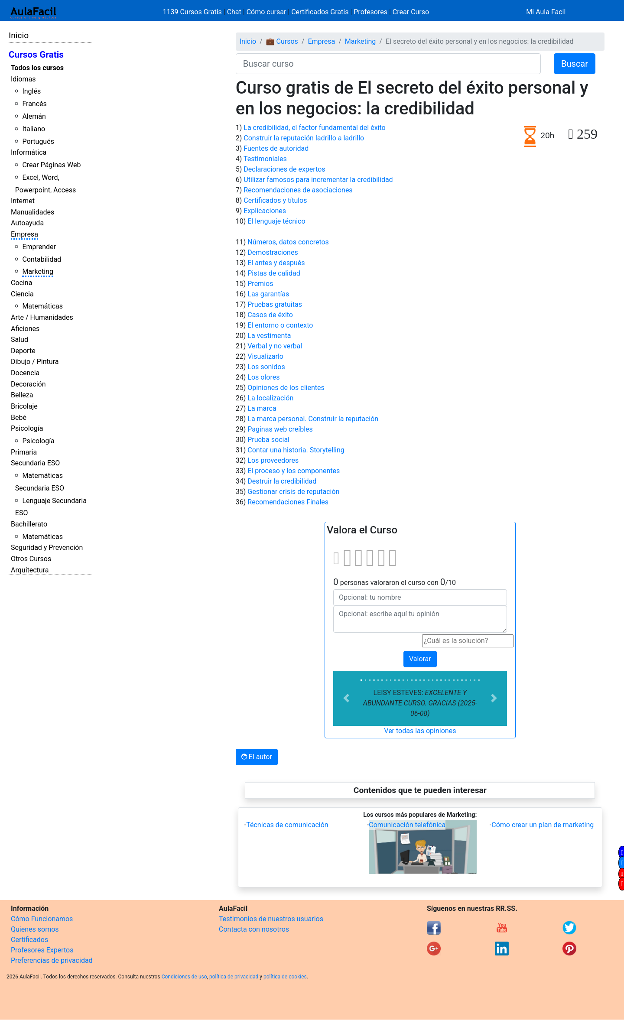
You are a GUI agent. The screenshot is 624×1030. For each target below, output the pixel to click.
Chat (234, 12)
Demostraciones (272, 252)
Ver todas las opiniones (420, 731)
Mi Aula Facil (546, 12)
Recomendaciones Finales (287, 502)
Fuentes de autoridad (276, 148)
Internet (23, 201)
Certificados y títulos (275, 200)
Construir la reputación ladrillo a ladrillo (304, 138)
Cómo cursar (266, 12)
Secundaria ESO (35, 463)
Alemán (34, 116)
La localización (270, 398)
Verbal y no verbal (274, 346)
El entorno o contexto (280, 325)
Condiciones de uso (184, 977)
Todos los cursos (37, 68)
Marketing (37, 271)
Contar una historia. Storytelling (295, 450)
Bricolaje (24, 406)
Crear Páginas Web (51, 165)
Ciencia (22, 294)
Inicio (19, 35)
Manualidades (32, 212)
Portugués (38, 141)
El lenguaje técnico (276, 221)
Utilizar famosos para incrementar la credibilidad (318, 179)
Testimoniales (265, 159)
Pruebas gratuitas (274, 304)
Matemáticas (42, 306)
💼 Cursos (282, 41)
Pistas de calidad (273, 273)
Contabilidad (41, 259)
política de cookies (285, 977)
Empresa (24, 234)
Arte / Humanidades (42, 317)
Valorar (420, 659)
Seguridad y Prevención (47, 547)
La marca (261, 408)
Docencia (25, 373)
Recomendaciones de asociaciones (298, 190)
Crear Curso (411, 12)
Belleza (22, 395)
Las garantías (268, 294)
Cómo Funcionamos (42, 919)
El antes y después (276, 263)
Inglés (31, 91)
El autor (256, 757)
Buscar (574, 63)
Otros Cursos (31, 559)
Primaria (24, 452)
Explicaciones (265, 211)
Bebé (18, 417)
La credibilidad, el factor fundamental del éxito (314, 127)
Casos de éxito (270, 315)
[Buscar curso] (388, 63)
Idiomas (23, 79)
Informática (28, 152)
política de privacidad (233, 977)
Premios (260, 283)
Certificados (29, 940)
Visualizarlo (265, 356)
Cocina (21, 283)
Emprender (39, 247)
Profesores (370, 12)
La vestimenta (269, 335)
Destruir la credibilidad (281, 481)
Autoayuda (27, 223)
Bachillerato (29, 524)
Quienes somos (35, 929)
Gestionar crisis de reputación (293, 491)
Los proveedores (273, 460)
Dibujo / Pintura (34, 361)
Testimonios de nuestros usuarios (271, 919)
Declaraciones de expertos (284, 169)
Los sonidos (266, 367)
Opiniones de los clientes (285, 387)
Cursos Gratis (36, 54)
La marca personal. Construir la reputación (312, 419)
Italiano (33, 129)
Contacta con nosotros (254, 929)
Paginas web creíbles (280, 429)
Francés (34, 104)
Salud (19, 339)
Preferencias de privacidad (52, 960)
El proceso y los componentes (293, 471)
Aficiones (25, 329)
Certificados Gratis (319, 12)
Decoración (28, 384)
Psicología (27, 428)
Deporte (23, 351)
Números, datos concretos (288, 242)
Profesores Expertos (42, 950)
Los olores (263, 377)
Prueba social (268, 439)
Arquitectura (30, 570)
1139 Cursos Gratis (193, 12)
